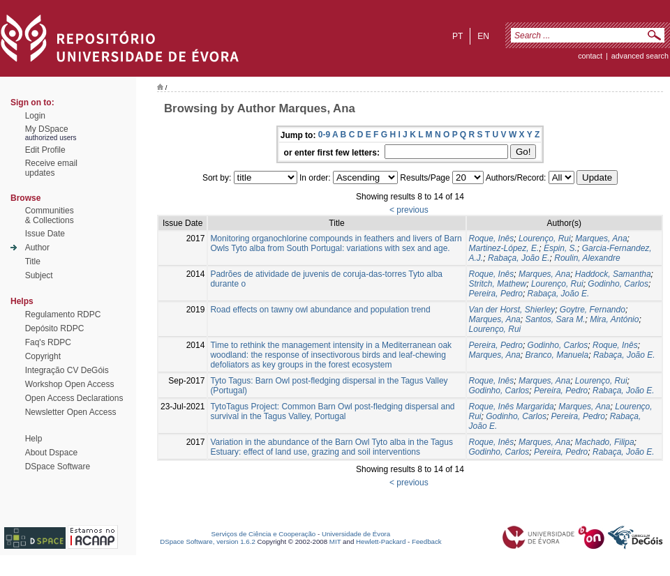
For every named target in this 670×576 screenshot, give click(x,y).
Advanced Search (640, 56)
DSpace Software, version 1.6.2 (207, 541)
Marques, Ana (601, 238)
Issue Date (45, 233)
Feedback (427, 541)
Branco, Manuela (556, 355)
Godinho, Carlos (618, 284)
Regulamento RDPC (63, 314)
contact (590, 56)
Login (35, 116)
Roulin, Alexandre (587, 258)
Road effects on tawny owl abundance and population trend (320, 309)
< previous (409, 210)
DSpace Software (57, 466)
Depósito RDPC (54, 328)
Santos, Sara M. (555, 319)
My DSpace (46, 129)
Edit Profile (45, 150)
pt (457, 36)
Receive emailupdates (51, 168)
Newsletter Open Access (71, 412)
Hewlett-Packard (380, 541)
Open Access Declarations (74, 398)
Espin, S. (560, 248)
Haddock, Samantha (613, 274)
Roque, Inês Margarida (511, 406)
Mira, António (614, 319)
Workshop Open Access (69, 384)
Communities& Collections (49, 215)
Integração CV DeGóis (67, 370)
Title (32, 261)
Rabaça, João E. (519, 258)
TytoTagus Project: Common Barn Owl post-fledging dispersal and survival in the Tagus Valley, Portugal (332, 411)
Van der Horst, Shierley (512, 309)
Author (37, 247)
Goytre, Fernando (592, 309)
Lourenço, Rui (545, 238)
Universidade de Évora (356, 534)
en (483, 36)
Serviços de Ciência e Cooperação (263, 534)
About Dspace (51, 452)
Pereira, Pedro (496, 293)
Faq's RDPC (48, 342)
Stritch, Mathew (498, 284)
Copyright (43, 356)
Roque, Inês (491, 238)
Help (34, 439)
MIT (335, 541)
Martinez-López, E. (504, 248)
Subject (39, 275)
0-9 (324, 134)
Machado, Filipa (604, 442)
